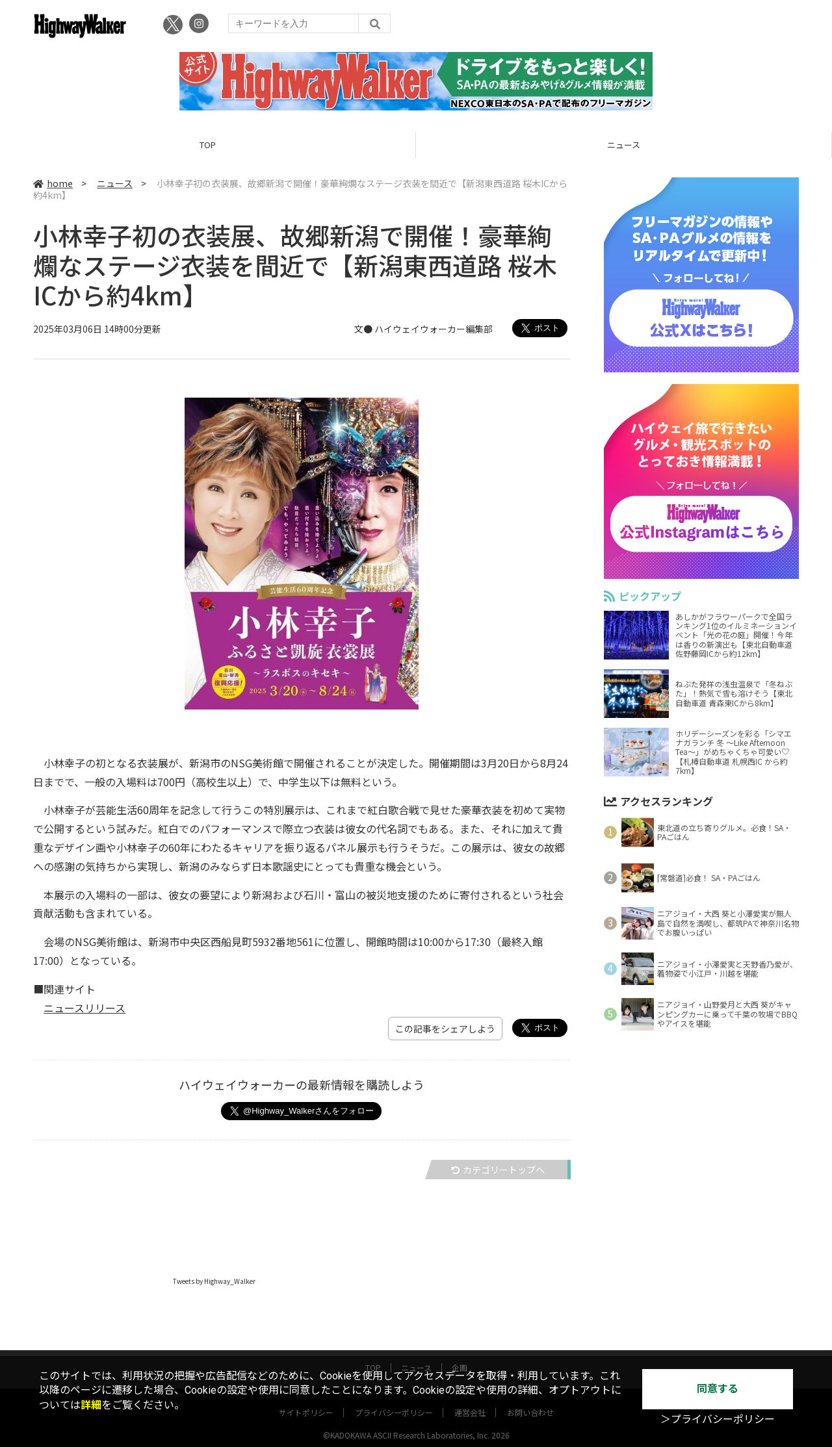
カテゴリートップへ (498, 1169)
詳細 (91, 1405)
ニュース (623, 144)
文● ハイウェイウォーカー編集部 (423, 328)
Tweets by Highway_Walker (214, 1281)
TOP (208, 144)
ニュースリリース (84, 1008)
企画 (459, 1355)
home (53, 183)
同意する (717, 1389)
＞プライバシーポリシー (717, 1419)
